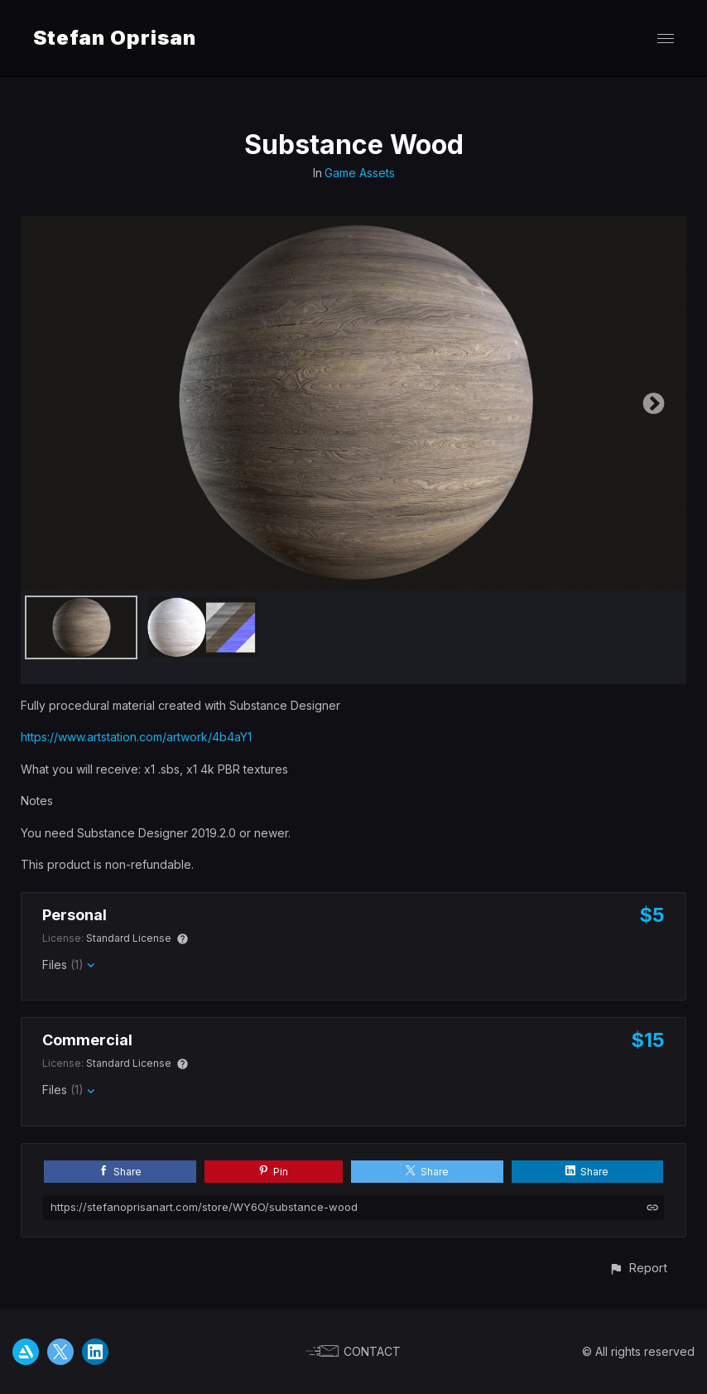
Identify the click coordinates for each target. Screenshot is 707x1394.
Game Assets (360, 173)
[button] (638, 1268)
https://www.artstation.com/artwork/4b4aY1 (136, 737)
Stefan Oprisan (114, 38)
